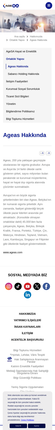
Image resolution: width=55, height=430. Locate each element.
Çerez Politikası (27, 420)
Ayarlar (36, 426)
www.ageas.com (12, 252)
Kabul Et (18, 426)
